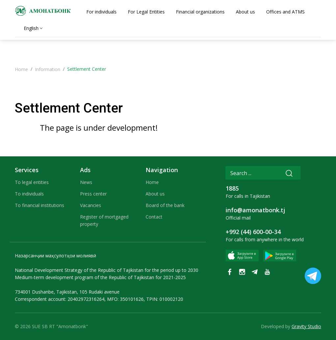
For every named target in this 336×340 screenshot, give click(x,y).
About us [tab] (245, 12)
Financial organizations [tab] (200, 12)
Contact (154, 217)
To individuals (29, 194)
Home (21, 69)
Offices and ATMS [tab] (285, 12)
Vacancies (90, 205)
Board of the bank (165, 205)
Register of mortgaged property (104, 220)
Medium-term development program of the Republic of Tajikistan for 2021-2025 (100, 277)
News (86, 182)
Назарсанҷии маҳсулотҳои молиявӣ (55, 255)
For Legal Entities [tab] (146, 12)
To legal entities (32, 182)
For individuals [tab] (101, 12)
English (31, 28)
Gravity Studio (306, 326)
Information (47, 69)
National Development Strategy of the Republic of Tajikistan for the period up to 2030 (106, 270)
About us (155, 194)
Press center (93, 194)
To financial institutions (39, 205)
